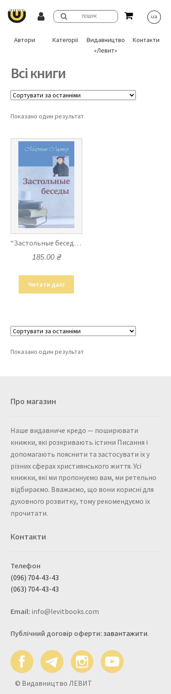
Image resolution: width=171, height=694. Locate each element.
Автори (24, 40)
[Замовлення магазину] (73, 95)
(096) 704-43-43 (34, 577)
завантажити (125, 633)
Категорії (65, 40)
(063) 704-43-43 (34, 588)
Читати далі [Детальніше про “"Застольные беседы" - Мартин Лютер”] (46, 284)
